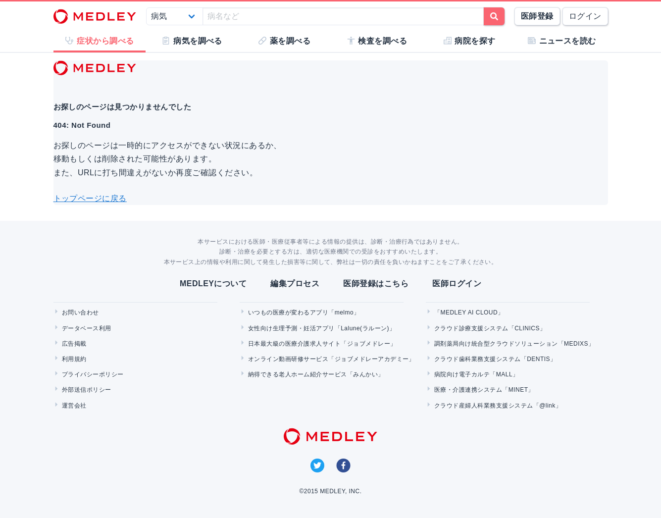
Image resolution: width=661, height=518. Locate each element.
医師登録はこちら (375, 283)
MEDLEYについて (213, 283)
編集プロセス (294, 283)
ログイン (585, 16)
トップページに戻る (90, 198)
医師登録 (537, 16)
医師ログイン (456, 283)
